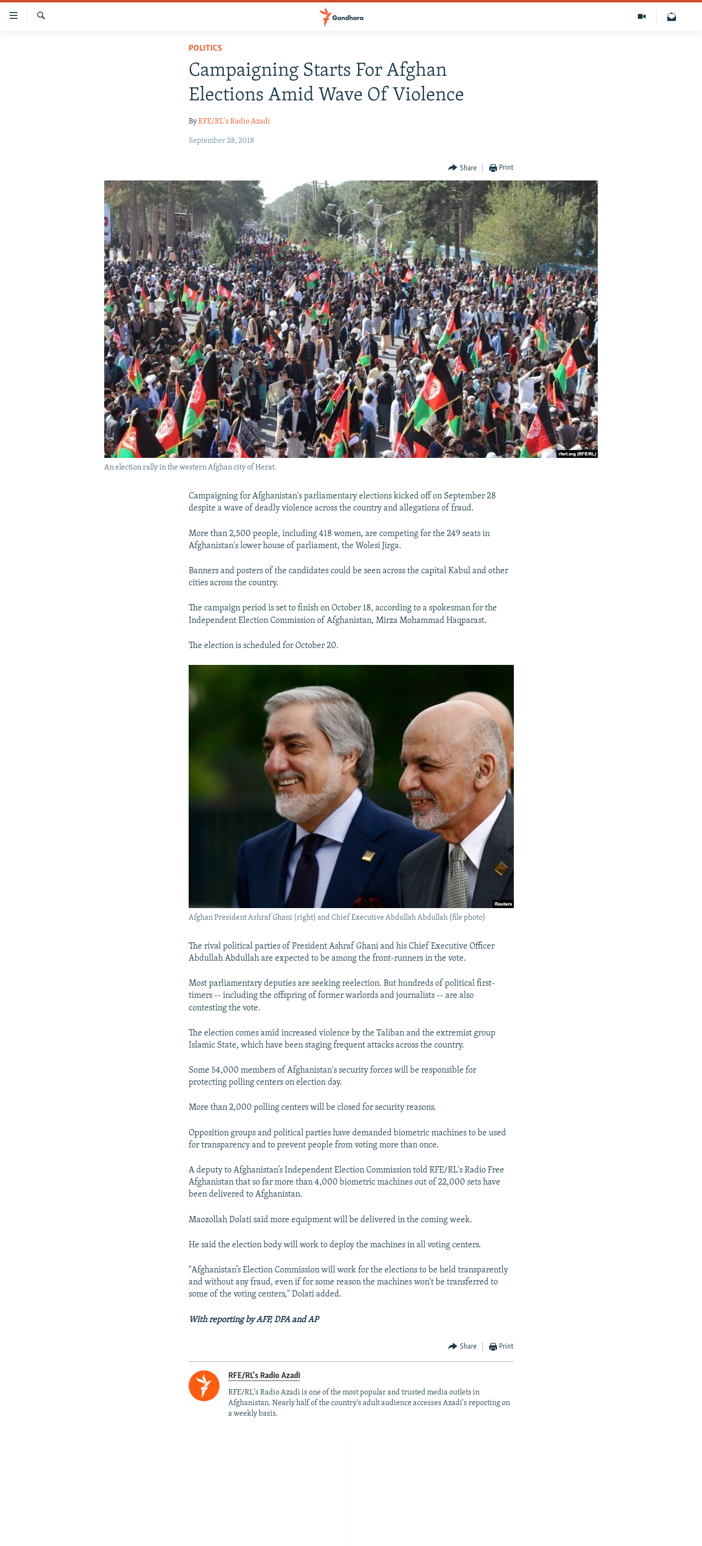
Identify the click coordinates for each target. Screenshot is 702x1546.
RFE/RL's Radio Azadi (234, 121)
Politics (205, 48)
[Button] (462, 168)
